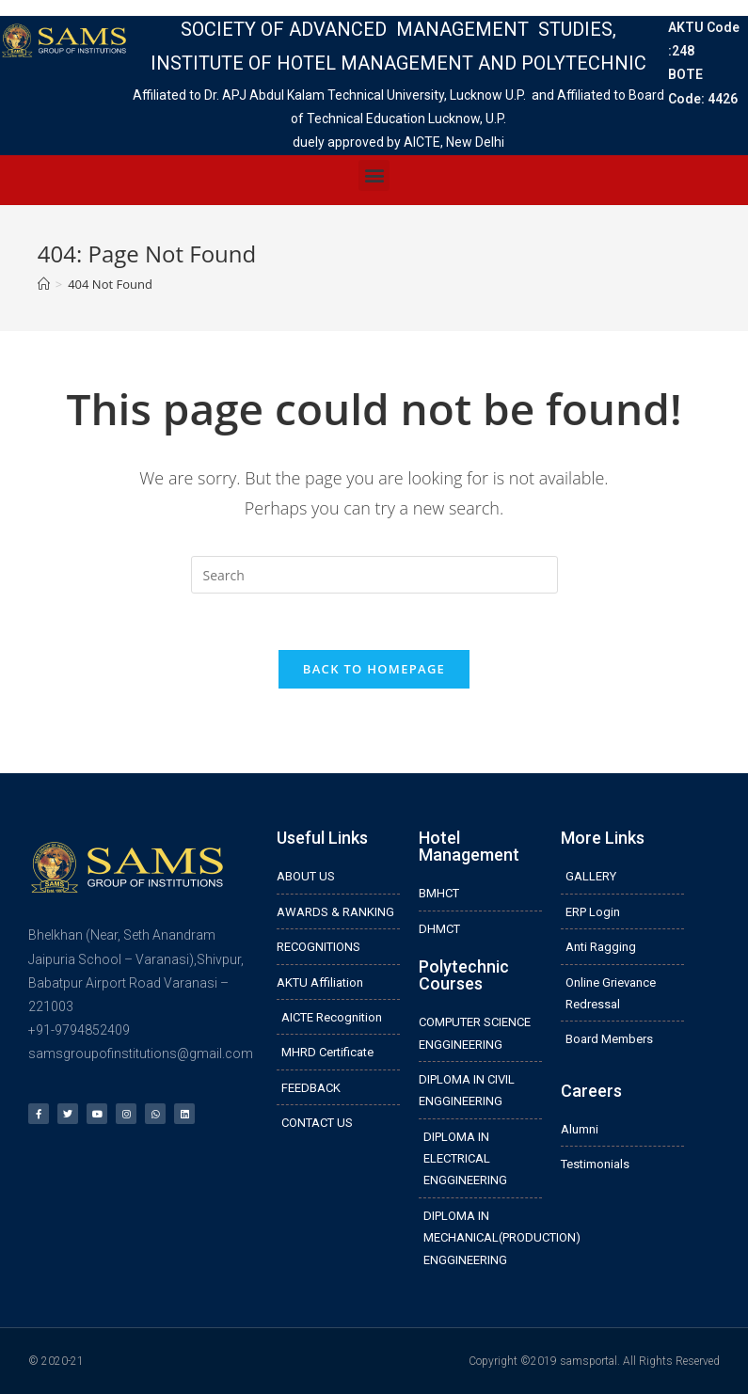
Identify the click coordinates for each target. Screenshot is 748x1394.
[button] (374, 175)
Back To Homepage (374, 668)
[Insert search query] (374, 575)
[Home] (44, 284)
